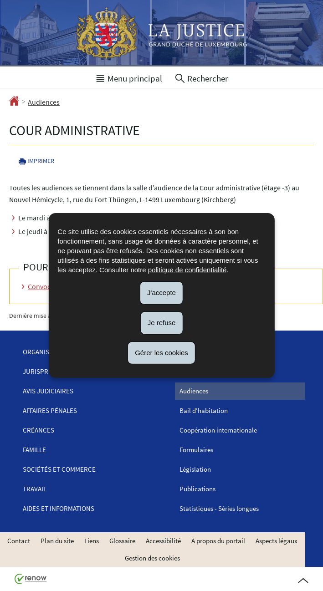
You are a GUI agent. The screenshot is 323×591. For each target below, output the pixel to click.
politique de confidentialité (187, 270)
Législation (195, 469)
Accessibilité (163, 540)
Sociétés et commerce (59, 469)
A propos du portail (218, 540)
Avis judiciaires (48, 391)
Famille (34, 449)
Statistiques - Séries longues (219, 508)
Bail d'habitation (203, 410)
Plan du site (57, 540)
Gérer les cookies (161, 352)
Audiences (44, 102)
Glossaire (122, 540)
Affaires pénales (50, 410)
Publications (197, 488)
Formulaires (196, 449)
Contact (18, 540)
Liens (91, 540)
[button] (128, 77)
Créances (38, 430)
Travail (34, 488)
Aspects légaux (276, 540)
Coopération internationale (218, 430)
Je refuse (162, 322)
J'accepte (161, 292)
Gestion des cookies (152, 558)
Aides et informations (58, 508)
